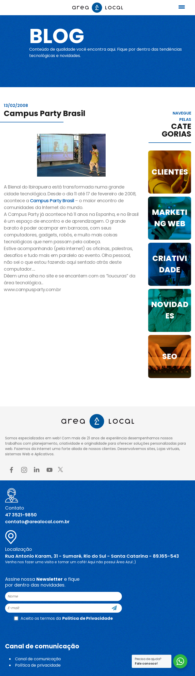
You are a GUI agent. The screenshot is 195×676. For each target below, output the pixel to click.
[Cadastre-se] (114, 608)
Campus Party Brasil (52, 200)
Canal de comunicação (38, 659)
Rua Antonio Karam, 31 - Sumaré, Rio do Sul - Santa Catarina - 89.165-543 (92, 556)
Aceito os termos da (63, 618)
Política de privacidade (38, 665)
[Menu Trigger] (181, 7)
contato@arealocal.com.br (37, 521)
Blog (56, 36)
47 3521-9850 (21, 515)
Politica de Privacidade (87, 618)
